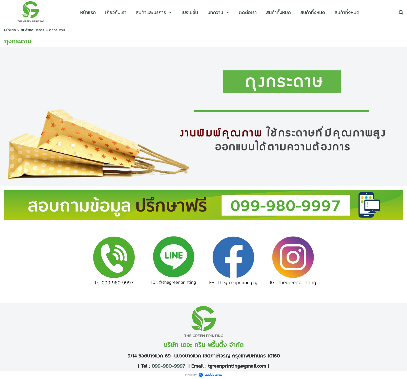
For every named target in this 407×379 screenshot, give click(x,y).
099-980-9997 (167, 365)
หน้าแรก (10, 30)
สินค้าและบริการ (32, 30)
